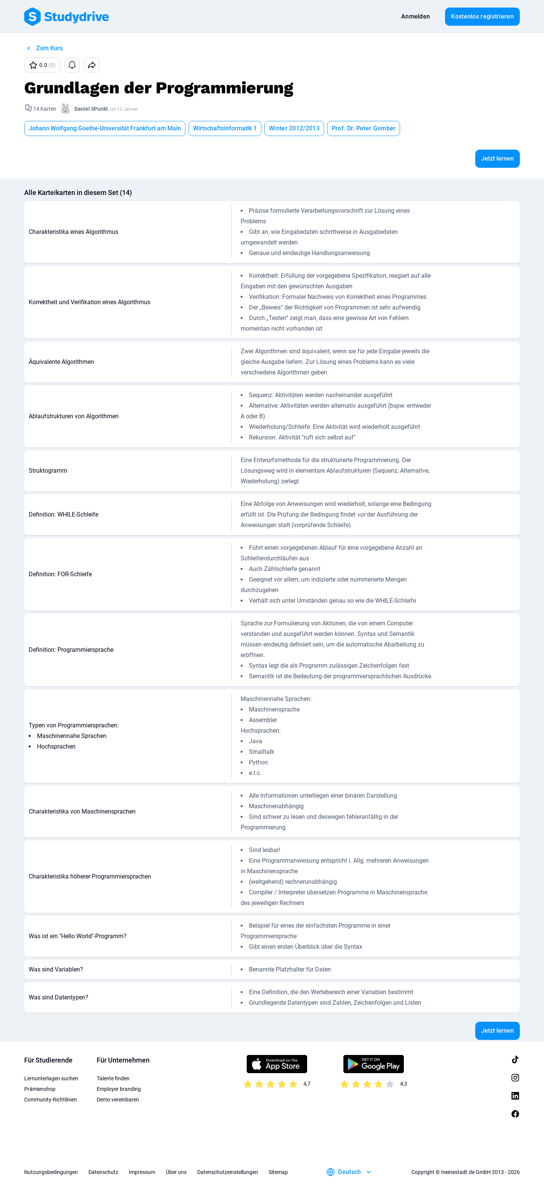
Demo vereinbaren (118, 1100)
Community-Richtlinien (50, 1100)
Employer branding (119, 1089)
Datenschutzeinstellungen (227, 1172)
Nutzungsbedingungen (51, 1172)
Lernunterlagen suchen (51, 1078)
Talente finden (113, 1078)
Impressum (142, 1172)
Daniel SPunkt (91, 109)
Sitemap (278, 1172)
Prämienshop (40, 1089)
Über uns (176, 1172)
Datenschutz (103, 1172)
